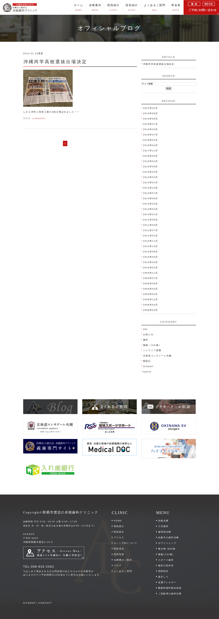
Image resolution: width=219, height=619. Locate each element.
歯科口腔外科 (166, 565)
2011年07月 (150, 230)
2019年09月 (150, 113)
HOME (118, 520)
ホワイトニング (167, 543)
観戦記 (147, 361)
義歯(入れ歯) (166, 554)
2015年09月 (150, 166)
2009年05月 (150, 283)
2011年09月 (150, 225)
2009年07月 (150, 278)
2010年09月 (150, 251)
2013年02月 (150, 209)
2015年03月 (150, 172)
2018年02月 (150, 145)
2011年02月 (150, 235)
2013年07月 (150, 193)
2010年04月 (150, 262)
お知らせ (148, 334)
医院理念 (119, 548)
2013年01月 (150, 214)
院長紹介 (132, 7)
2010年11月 (150, 241)
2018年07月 (150, 134)
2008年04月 (150, 304)
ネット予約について (125, 543)
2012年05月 (150, 219)
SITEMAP (29, 603)
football (148, 366)
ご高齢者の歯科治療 (170, 593)
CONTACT (45, 603)
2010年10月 (150, 246)
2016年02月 (150, 161)
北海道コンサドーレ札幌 (157, 355)
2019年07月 (150, 124)
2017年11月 (150, 150)
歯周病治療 (164, 532)
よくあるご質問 (154, 7)
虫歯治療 (163, 520)
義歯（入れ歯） (152, 345)
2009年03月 (150, 288)
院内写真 (119, 554)
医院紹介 (119, 526)
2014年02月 (150, 177)
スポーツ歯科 (166, 560)
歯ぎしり (163, 576)
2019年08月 (150, 118)
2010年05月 (150, 257)
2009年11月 (150, 273)
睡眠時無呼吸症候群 (170, 588)
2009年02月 (150, 294)
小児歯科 (163, 526)
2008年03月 (150, 310)
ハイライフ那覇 (152, 350)
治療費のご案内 (123, 560)
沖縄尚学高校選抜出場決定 (55, 61)
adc (145, 329)
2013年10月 (150, 187)
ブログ (118, 565)
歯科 (145, 339)
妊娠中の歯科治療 (168, 537)
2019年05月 (150, 129)
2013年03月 (150, 203)
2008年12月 (150, 299)
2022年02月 (150, 108)
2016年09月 (150, 156)
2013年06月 (150, 198)
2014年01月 (150, 182)
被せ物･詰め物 (166, 548)
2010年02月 (150, 267)
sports (147, 371)
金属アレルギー (167, 582)
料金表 (176, 7)
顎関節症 (163, 571)
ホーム (78, 7)
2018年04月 (150, 140)
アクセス (119, 537)
